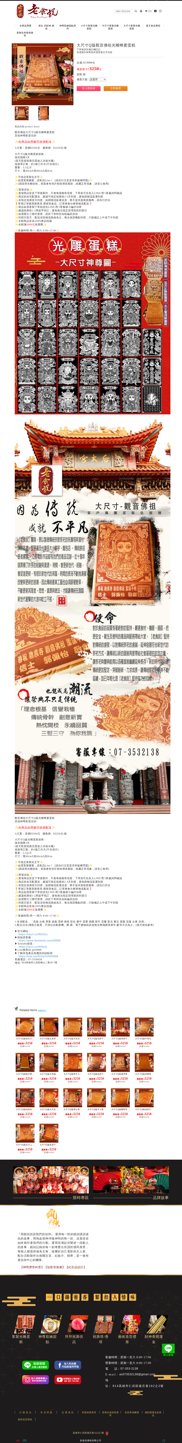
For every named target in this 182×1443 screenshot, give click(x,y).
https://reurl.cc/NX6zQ (33, 946)
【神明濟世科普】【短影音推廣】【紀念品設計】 (53, 1267)
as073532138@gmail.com (137, 1374)
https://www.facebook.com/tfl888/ (40, 940)
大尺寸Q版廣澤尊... (120, 1074)
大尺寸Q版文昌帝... (49, 1039)
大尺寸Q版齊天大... (73, 1074)
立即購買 (115, 88)
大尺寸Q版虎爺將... (144, 1074)
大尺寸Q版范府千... (97, 1039)
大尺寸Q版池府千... (144, 1109)
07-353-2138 (129, 1368)
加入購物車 (88, 88)
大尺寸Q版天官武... (73, 1039)
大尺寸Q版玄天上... (25, 1145)
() (149, 11)
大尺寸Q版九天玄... (49, 1109)
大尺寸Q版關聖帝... (120, 1109)
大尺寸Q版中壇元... (144, 1039)
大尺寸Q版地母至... (25, 1109)
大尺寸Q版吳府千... (97, 1074)
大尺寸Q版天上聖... (97, 1109)
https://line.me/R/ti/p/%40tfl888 (38, 956)
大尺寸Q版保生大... (25, 1039)
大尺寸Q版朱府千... (49, 1145)
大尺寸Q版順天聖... (25, 1074)
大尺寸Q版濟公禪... (73, 1109)
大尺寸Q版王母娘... (49, 1074)
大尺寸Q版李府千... (120, 1039)
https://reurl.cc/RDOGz (33, 934)
